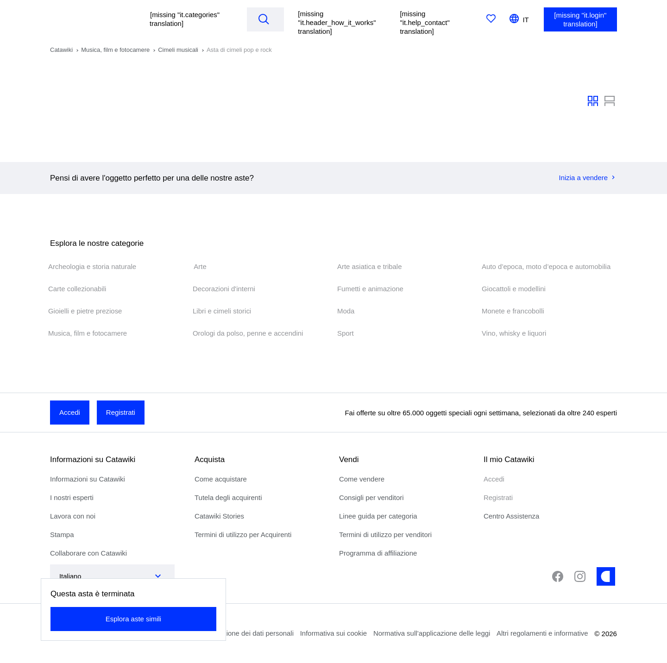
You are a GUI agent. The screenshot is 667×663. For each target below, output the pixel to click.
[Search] (264, 19)
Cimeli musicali (178, 49)
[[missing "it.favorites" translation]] (491, 19)
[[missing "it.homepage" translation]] (91, 19)
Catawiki (61, 49)
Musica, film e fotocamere (115, 49)
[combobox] (103, 576)
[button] (188, 19)
